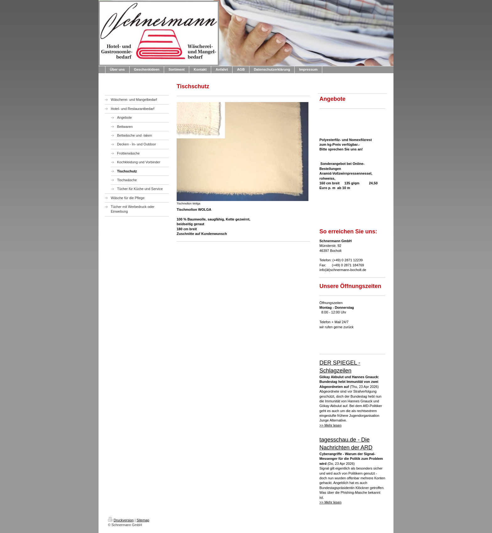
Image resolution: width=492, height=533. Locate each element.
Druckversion (121, 520)
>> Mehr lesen (330, 425)
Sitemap (142, 520)
